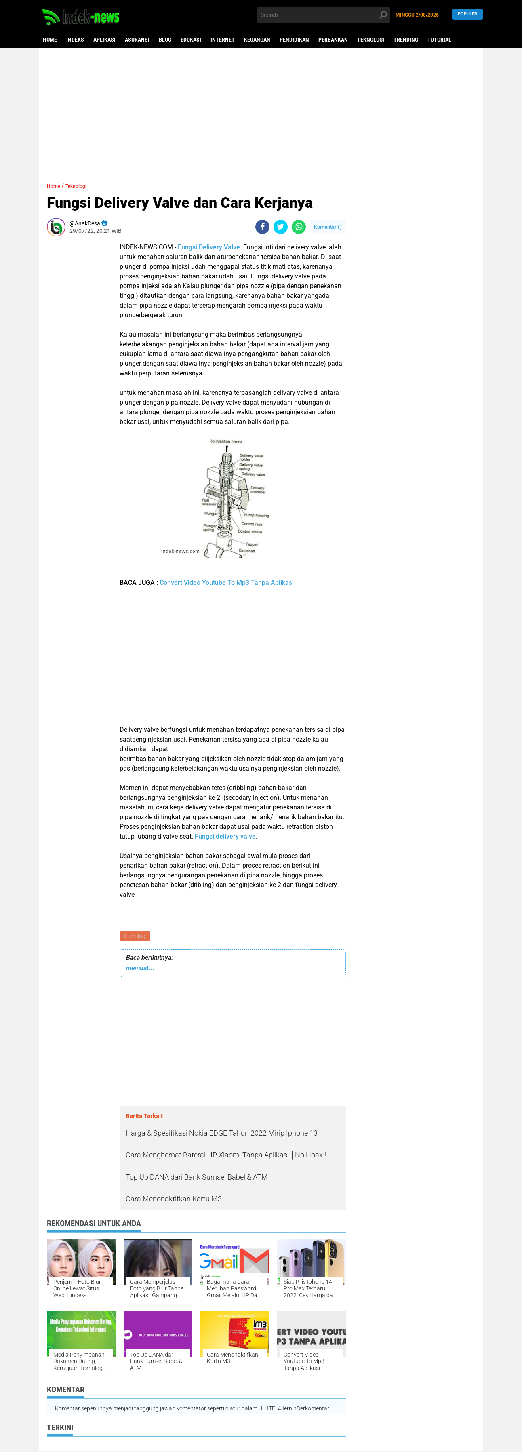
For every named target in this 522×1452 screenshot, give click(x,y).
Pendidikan (294, 39)
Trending (406, 39)
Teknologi (370, 39)
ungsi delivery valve (227, 836)
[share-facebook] (262, 227)
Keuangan (257, 39)
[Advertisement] (261, 111)
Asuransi (137, 39)
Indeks (75, 39)
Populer (467, 14)
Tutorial (439, 39)
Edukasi (191, 39)
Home (50, 39)
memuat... (140, 969)
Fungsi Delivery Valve (209, 247)
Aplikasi (104, 39)
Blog (165, 39)
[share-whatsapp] (299, 227)
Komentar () (328, 227)
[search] (323, 15)
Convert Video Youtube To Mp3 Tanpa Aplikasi (227, 582)
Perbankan (333, 39)
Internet (222, 39)
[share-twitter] (281, 227)
